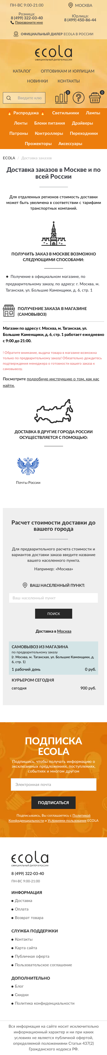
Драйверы (82, 123)
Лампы (93, 113)
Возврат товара (29, 918)
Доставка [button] (23, 901)
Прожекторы (38, 144)
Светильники (65, 113)
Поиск (53, 614)
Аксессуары (70, 144)
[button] (27, 22)
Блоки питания (49, 123)
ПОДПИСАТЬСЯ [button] (53, 803)
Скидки (22, 995)
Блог (19, 986)
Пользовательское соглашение (43, 965)
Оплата (22, 910)
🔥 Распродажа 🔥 (26, 113)
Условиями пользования (67, 820)
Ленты (20, 123)
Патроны (18, 133)
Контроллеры (49, 133)
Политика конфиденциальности (44, 1004)
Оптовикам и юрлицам (67, 71)
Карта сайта (26, 948)
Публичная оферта (32, 957)
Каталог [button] (22, 71)
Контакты (69, 81)
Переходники (84, 133)
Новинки (37, 81)
